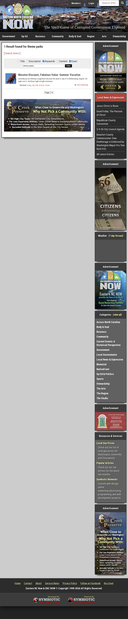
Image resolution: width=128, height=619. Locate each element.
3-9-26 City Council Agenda (110, 129)
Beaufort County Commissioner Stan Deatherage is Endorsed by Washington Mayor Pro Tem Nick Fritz (111, 141)
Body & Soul (75, 36)
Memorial (102, 364)
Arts (104, 36)
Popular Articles (105, 463)
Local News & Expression (110, 359)
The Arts (101, 388)
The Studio (102, 398)
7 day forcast (115, 235)
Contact (28, 583)
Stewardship (119, 36)
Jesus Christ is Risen (107, 105)
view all (117, 314)
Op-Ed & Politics (105, 374)
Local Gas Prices (105, 443)
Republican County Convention (106, 122)
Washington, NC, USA (110, 250)
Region (90, 36)
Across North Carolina (108, 322)
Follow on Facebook (90, 583)
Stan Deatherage (82, 85)
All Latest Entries (105, 154)
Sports (100, 378)
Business (40, 36)
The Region (102, 393)
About (39, 583)
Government (8, 36)
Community (58, 36)
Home (18, 583)
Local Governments (107, 354)
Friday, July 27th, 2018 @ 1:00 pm (38, 85)
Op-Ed (24, 36)
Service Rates (52, 583)
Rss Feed (108, 583)
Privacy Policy (70, 583)
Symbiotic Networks (107, 479)
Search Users (12, 53)
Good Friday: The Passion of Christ (109, 113)
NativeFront (103, 369)
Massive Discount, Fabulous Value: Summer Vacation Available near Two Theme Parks (49, 76)
